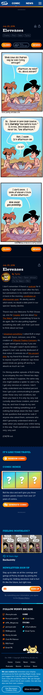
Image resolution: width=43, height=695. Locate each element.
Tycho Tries (17, 277)
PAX (28, 281)
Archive (27, 666)
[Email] (16, 589)
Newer (36, 45)
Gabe (20, 35)
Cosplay (16, 315)
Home (10, 662)
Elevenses (13, 270)
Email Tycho (28, 631)
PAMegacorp (9, 631)
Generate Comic (15, 504)
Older (6, 45)
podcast (32, 286)
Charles (7, 35)
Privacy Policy (23, 598)
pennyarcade (9, 627)
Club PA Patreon (11, 639)
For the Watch (18, 281)
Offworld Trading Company (25, 340)
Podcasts (9, 666)
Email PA (7, 647)
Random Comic (14, 458)
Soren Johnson (30, 277)
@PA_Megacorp (10, 622)
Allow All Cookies (32, 689)
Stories (18, 666)
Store (35, 666)
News (25, 662)
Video (33, 662)
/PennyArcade (10, 614)
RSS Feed (8, 643)
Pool (14, 35)
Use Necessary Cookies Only (11, 689)
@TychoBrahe (29, 627)
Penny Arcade (10, 635)
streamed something (13, 333)
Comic (18, 662)
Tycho (27, 35)
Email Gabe (28, 618)
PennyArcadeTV (10, 618)
